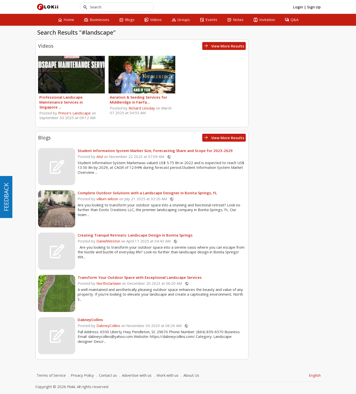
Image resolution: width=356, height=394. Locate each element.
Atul (172, 156)
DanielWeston (181, 241)
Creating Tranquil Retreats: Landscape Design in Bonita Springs (207, 235)
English (315, 375)
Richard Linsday (214, 108)
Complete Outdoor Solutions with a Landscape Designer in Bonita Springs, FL (219, 192)
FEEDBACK (6, 197)
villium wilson (180, 198)
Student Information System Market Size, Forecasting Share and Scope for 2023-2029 (227, 150)
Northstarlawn (181, 283)
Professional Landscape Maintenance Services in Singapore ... (133, 102)
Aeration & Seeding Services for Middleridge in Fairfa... (210, 100)
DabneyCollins (163, 319)
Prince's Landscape (147, 112)
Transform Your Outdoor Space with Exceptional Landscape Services (212, 277)
